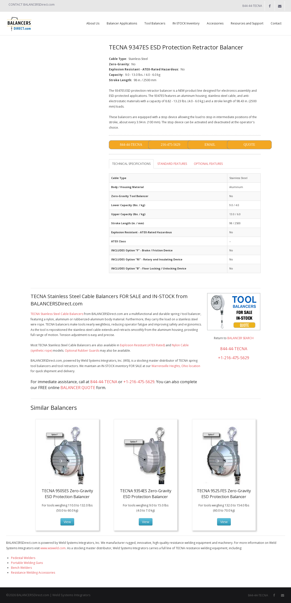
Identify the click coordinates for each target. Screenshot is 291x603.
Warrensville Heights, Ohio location (175, 366)
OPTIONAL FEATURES (208, 164)
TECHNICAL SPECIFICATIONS (131, 164)
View (67, 521)
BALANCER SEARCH (240, 338)
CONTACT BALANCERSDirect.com (32, 4)
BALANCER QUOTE (77, 387)
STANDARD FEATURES (172, 164)
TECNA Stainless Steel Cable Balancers (57, 314)
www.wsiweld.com (53, 548)
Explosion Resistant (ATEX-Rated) (142, 345)
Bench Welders (21, 568)
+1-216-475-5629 (138, 381)
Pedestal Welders (23, 558)
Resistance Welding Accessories (33, 572)
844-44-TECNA (103, 381)
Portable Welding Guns (27, 563)
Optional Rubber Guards (82, 350)
